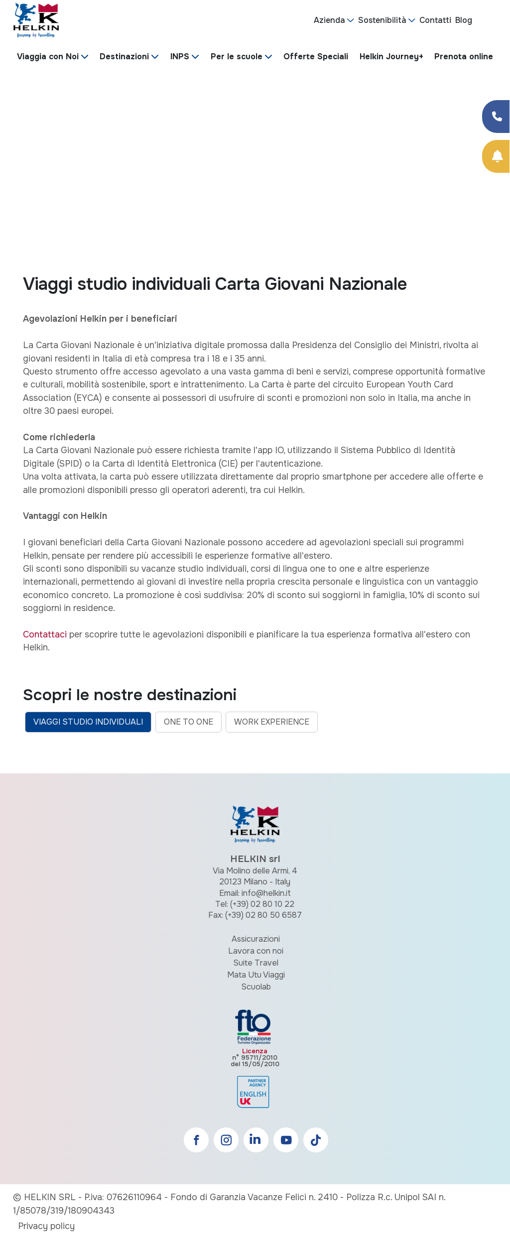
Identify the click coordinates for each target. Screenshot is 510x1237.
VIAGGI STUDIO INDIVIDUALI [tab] (88, 722)
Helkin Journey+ (391, 56)
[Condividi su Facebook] (496, 116)
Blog (463, 20)
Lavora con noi (255, 951)
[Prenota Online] (496, 156)
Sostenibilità (382, 20)
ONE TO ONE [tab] (188, 722)
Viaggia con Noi (48, 56)
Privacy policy (46, 1226)
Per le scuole (236, 56)
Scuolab (256, 987)
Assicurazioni (256, 939)
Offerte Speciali (315, 56)
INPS (179, 56)
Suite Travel (255, 963)
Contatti (435, 20)
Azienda (329, 20)
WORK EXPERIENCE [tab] (271, 722)
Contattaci (45, 634)
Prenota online (463, 56)
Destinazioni (124, 56)
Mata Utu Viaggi (256, 975)
